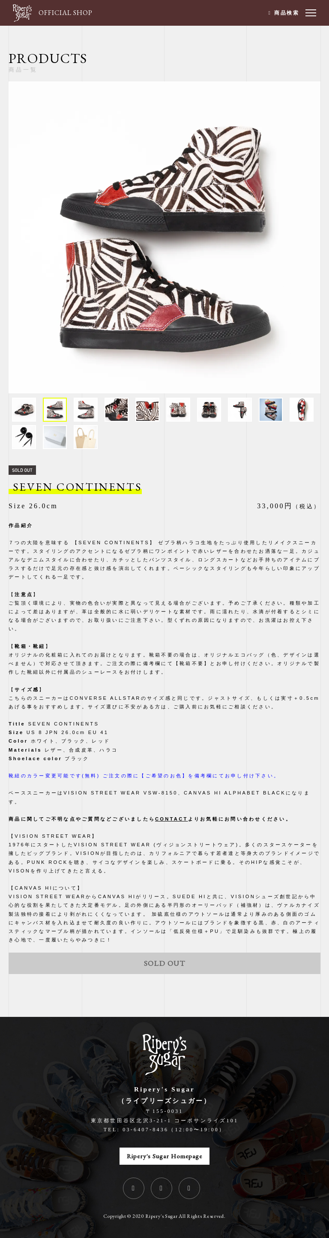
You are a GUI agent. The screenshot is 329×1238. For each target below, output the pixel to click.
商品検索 (286, 12)
